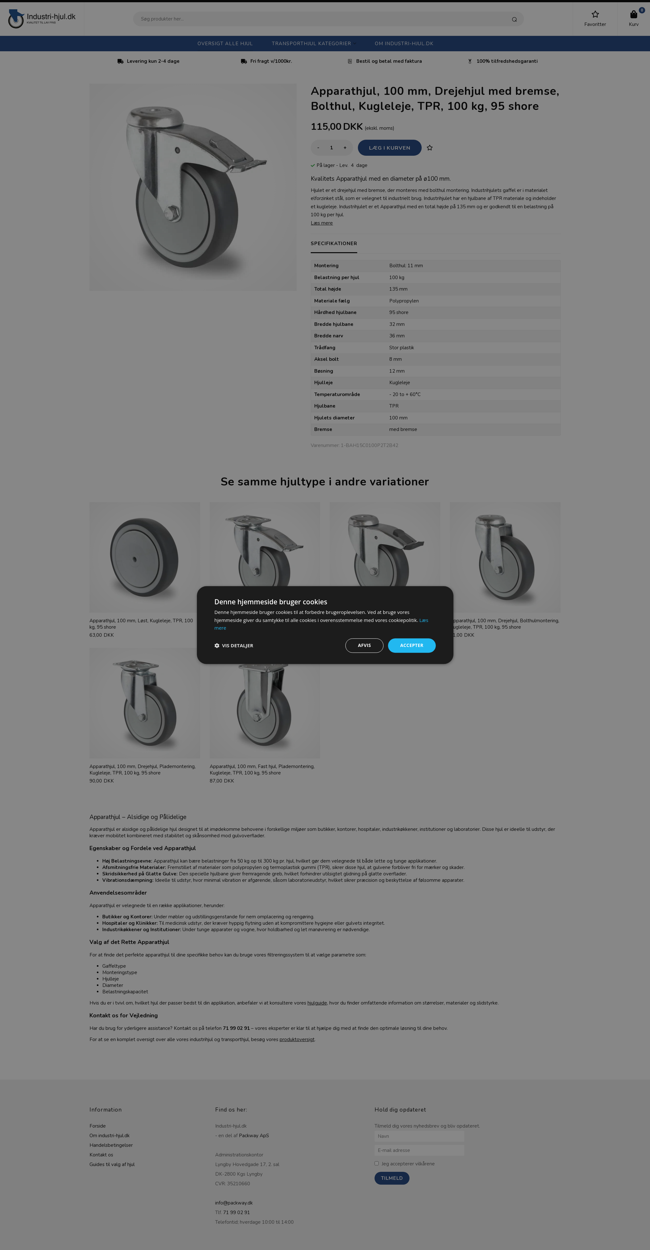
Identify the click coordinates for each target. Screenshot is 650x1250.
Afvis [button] (364, 645)
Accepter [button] (412, 645)
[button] (234, 646)
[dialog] (325, 625)
